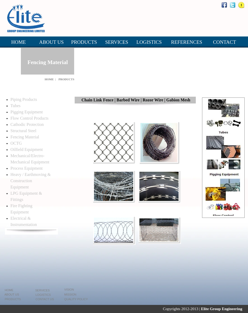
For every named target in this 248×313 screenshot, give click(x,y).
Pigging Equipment (26, 112)
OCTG (16, 143)
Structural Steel (23, 130)
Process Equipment (26, 168)
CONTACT (224, 42)
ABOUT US (51, 42)
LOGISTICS (149, 42)
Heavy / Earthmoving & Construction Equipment (30, 180)
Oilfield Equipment (26, 149)
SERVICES (116, 42)
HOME (18, 42)
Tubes (15, 105)
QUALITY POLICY (76, 299)
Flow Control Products (29, 118)
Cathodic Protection (27, 124)
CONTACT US (45, 299)
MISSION (70, 294)
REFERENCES (186, 42)
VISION (69, 289)
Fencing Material (24, 137)
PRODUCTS (84, 42)
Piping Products (23, 99)
